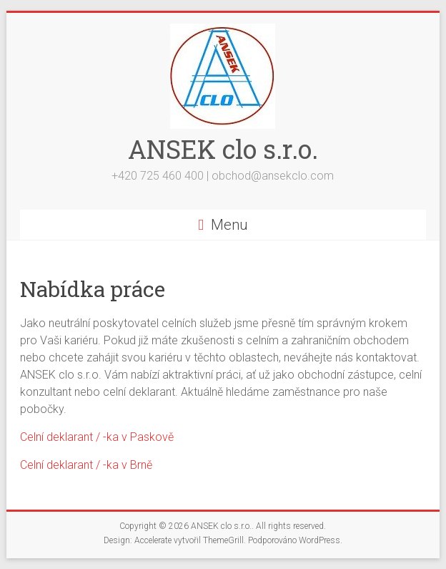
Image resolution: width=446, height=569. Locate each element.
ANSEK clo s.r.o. (223, 149)
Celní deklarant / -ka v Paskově (97, 437)
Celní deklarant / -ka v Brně (86, 465)
